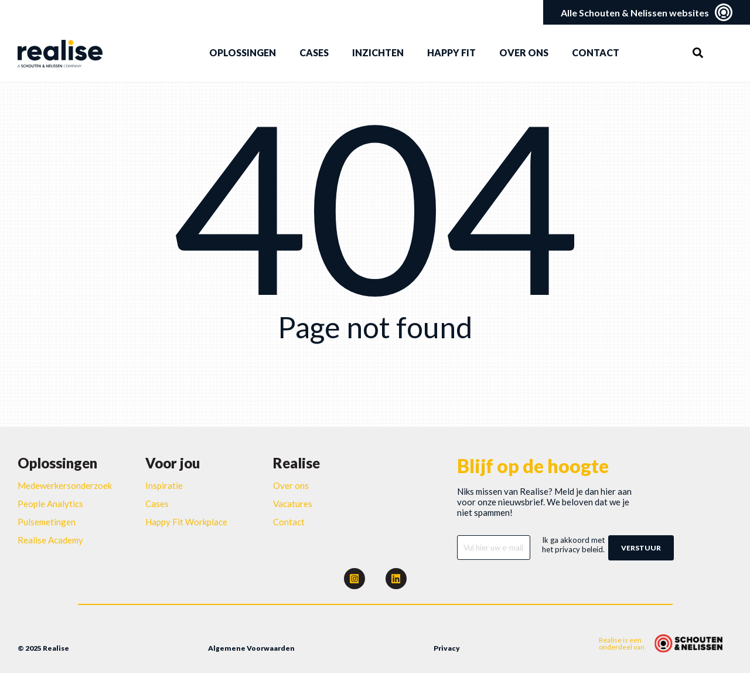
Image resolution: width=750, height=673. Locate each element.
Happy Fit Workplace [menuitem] (186, 521)
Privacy (447, 648)
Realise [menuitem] (296, 462)
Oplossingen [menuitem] (242, 52)
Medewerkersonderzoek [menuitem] (65, 485)
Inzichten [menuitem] (378, 52)
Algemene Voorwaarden (251, 648)
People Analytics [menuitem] (50, 503)
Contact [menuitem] (595, 52)
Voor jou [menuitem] (172, 462)
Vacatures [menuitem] (292, 503)
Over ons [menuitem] (523, 52)
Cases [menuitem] (314, 52)
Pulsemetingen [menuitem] (47, 521)
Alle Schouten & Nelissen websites (646, 12)
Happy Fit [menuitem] (451, 52)
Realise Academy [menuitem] (50, 540)
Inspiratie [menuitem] (164, 485)
